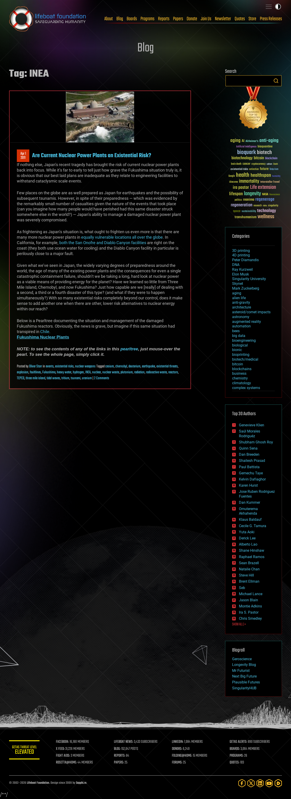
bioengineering (244, 340)
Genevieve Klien (251, 425)
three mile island (35, 378)
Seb (242, 588)
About (108, 19)
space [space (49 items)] (237, 211)
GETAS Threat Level (25, 750)
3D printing (241, 250)
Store (252, 19)
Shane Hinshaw (251, 550)
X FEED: (61, 749)
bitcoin (237, 364)
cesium (109, 366)
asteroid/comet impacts (251, 312)
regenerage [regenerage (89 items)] (264, 199)
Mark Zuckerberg (245, 288)
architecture (241, 307)
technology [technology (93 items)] (266, 211)
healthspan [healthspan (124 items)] (261, 175)
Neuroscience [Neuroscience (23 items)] (274, 195)
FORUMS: (178, 763)
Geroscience (242, 659)
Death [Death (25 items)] (275, 164)
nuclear (96, 372)
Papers (178, 19)
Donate (192, 19)
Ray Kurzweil (242, 269)
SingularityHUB (244, 688)
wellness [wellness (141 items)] (266, 217)
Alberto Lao (248, 544)
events (50, 366)
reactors (173, 372)
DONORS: (178, 749)
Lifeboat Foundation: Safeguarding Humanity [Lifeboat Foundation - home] (47, 18)
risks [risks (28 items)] (265, 205)
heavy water (64, 372)
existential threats (167, 366)
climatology (241, 383)
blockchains (241, 369)
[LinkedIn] (260, 783)
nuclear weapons (85, 366)
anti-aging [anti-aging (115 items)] (268, 141)
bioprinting (240, 354)
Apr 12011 (23, 156)
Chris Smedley (250, 618)
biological (240, 345)
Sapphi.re (81, 783)
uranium (87, 378)
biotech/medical (245, 359)
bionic (237, 350)
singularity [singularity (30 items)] (273, 205)
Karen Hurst (248, 485)
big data (238, 336)
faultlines (35, 372)
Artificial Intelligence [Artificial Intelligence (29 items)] (246, 146)
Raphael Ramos (251, 557)
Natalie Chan (249, 569)
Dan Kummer (249, 502)
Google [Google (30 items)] (231, 176)
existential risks (64, 366)
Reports (163, 19)
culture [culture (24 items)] (269, 164)
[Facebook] (242, 783)
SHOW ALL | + (239, 624)
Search (276, 80)
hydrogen (78, 372)
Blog (119, 19)
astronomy (240, 317)
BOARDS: (235, 749)
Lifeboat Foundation (38, 783)
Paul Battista (249, 467)
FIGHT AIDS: (64, 756)
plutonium (126, 372)
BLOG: (118, 749)
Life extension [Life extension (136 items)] (263, 187)
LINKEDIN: (178, 742)
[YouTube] (269, 783)
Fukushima (48, 372)
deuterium (134, 366)
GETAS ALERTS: (239, 742)
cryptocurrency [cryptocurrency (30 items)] (258, 164)
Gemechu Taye (251, 473)
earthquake (148, 366)
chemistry (240, 378)
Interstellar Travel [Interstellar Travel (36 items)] (270, 182)
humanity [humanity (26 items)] (276, 176)
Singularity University (249, 279)
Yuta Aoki (246, 532)
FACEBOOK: (63, 742)
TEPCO (20, 378)
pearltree (129, 348)
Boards (132, 19)
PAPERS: (120, 763)
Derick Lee (247, 538)
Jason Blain (248, 600)
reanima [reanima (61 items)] (248, 199)
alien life (239, 298)
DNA (235, 265)
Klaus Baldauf (250, 519)
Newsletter (223, 19)
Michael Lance (250, 594)
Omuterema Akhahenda (248, 511)
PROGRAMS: (237, 756)
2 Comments (101, 378)
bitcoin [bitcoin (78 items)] (259, 158)
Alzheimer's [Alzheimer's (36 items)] (252, 141)
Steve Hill (246, 575)
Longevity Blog (244, 664)
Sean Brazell (249, 563)
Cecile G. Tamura (252, 526)
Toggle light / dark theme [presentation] (278, 7)
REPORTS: (120, 756)
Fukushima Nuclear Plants (43, 337)
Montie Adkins (250, 606)
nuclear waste (110, 372)
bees (236, 331)
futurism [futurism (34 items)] (274, 169)
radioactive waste (156, 372)
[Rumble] (278, 783)
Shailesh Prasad (252, 460)
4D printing (241, 255)
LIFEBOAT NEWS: (124, 742)
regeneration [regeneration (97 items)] (241, 205)
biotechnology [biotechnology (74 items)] (242, 158)
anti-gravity (241, 302)
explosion (22, 372)
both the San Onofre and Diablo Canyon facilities (102, 242)
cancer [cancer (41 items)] (246, 164)
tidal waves (53, 378)
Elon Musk (240, 274)
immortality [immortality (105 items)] (249, 181)
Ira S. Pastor (248, 612)
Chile (44, 331)
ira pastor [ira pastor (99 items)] (241, 187)
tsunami (75, 378)
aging (236, 293)
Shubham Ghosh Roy (256, 442)
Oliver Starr (35, 366)
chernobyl (121, 366)
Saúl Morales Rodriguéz (249, 433)
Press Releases (271, 19)
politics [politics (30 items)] (238, 200)
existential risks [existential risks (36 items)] (239, 169)
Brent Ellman (249, 581)
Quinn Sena (248, 448)
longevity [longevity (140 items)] (252, 194)
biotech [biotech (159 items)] (264, 152)
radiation (139, 372)
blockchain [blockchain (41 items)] (271, 158)
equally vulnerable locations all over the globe (122, 237)
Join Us (206, 19)
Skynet (237, 283)
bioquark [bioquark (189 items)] (246, 152)
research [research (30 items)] (257, 205)
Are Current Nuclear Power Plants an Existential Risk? (91, 155)
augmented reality (246, 321)
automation (241, 326)
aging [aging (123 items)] (235, 141)
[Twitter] (251, 783)
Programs (147, 19)
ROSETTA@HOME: (67, 763)
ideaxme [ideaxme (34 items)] (233, 182)
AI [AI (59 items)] (243, 141)
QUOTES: (235, 763)
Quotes (240, 19)
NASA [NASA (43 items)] (265, 194)
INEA (88, 372)
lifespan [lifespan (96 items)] (236, 194)
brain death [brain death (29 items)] (236, 164)
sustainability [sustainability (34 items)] (249, 211)
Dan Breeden (249, 454)
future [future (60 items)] (264, 169)
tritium (65, 378)
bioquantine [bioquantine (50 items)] (265, 146)
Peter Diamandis (245, 260)
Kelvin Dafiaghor (252, 479)
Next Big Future (244, 676)
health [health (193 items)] (242, 175)
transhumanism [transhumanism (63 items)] (245, 217)
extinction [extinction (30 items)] (254, 169)
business (239, 373)
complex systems (246, 388)
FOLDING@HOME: (183, 756)
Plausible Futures (246, 682)
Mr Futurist (241, 670)
